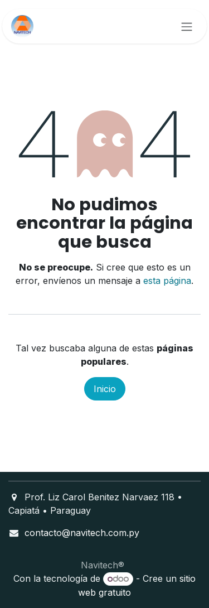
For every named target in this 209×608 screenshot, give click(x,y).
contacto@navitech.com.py (82, 532)
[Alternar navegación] (187, 26)
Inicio (105, 388)
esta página (167, 280)
